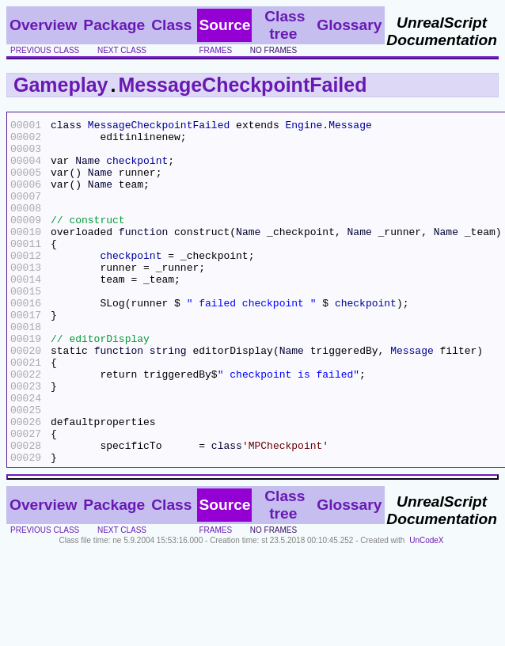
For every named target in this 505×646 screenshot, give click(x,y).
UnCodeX (426, 609)
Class (171, 25)
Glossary (349, 25)
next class (121, 50)
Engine (303, 127)
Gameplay (60, 85)
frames (215, 50)
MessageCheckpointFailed (242, 85)
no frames (273, 50)
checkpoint (137, 169)
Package (114, 25)
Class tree (284, 25)
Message (350, 127)
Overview (43, 25)
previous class (44, 50)
